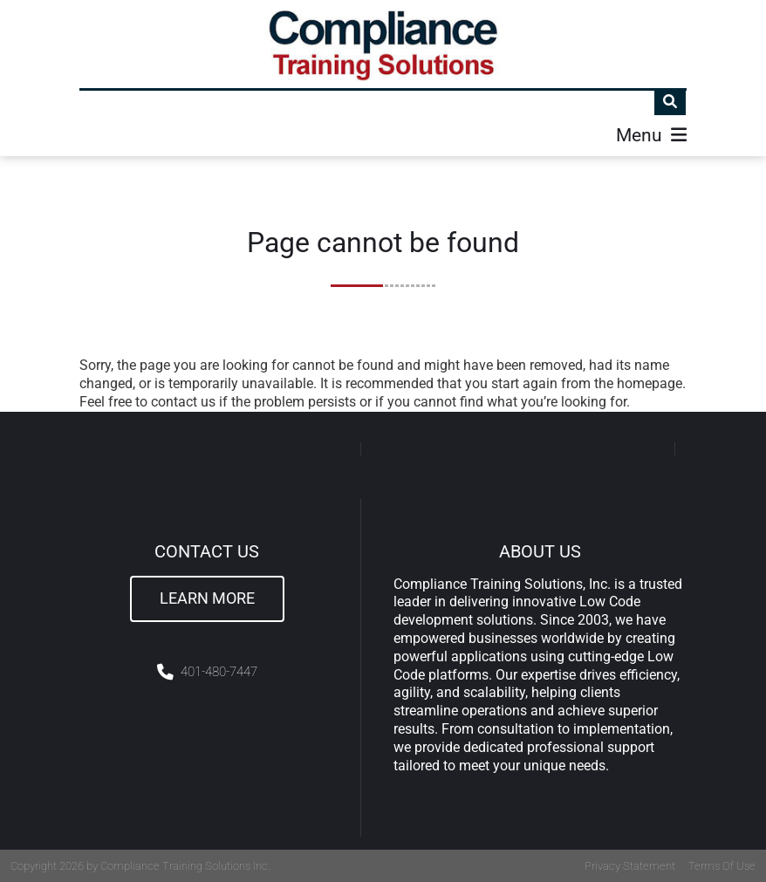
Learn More (207, 598)
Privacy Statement (630, 866)
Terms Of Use (722, 866)
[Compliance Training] (383, 44)
